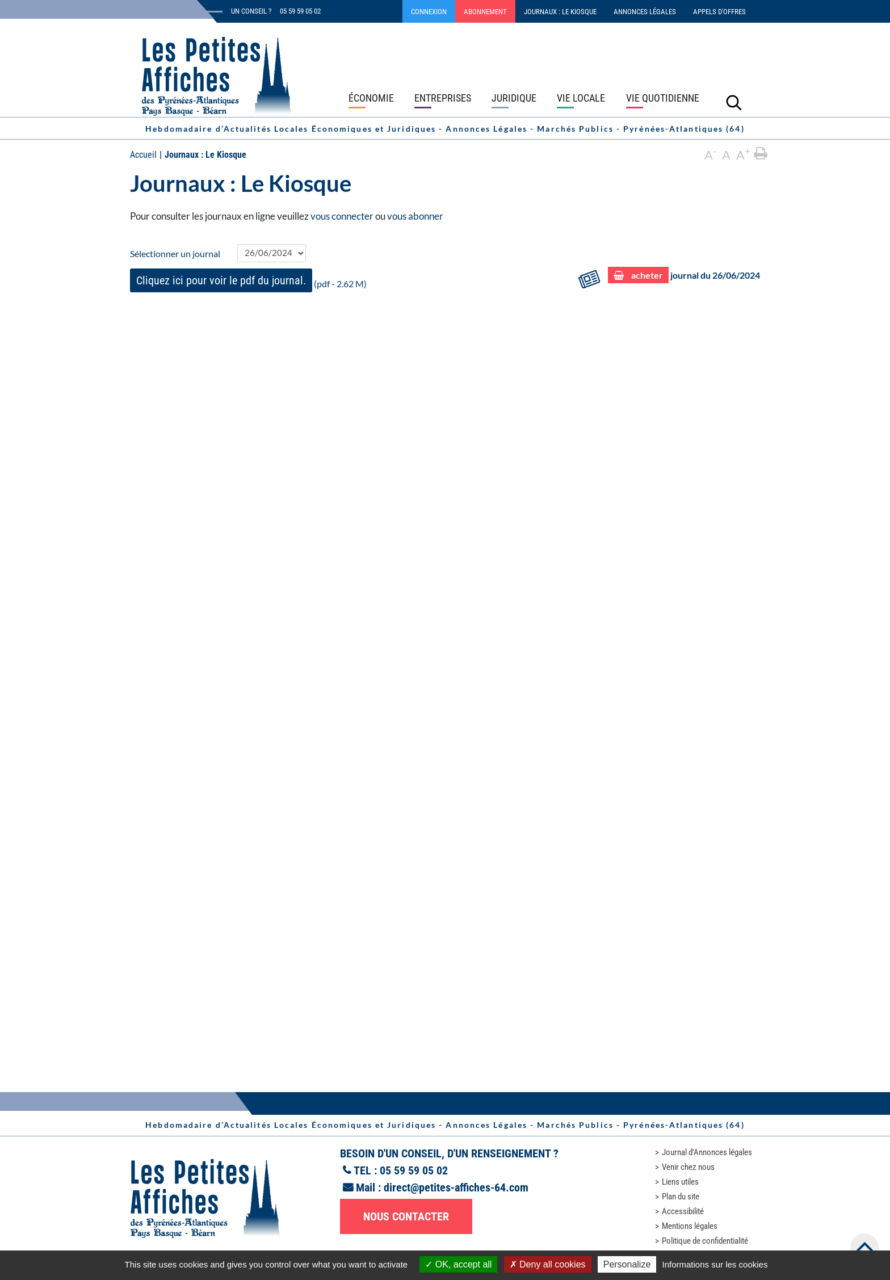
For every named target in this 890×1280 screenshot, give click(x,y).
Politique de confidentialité (705, 1241)
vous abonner (415, 216)
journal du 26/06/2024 (684, 275)
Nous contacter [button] (406, 1216)
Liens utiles (680, 1182)
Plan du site (680, 1196)
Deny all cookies (548, 1264)
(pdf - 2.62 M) (248, 280)
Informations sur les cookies (714, 1264)
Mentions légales (689, 1226)
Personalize (627, 1264)
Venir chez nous (688, 1167)
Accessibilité (683, 1211)
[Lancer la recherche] (734, 102)
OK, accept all (458, 1264)
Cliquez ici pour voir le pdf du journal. (221, 280)
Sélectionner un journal (175, 253)
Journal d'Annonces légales (707, 1152)
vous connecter (341, 216)
